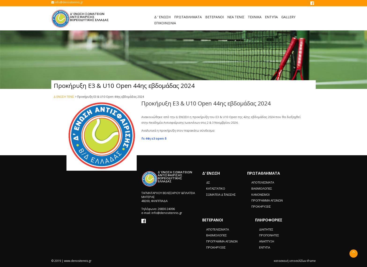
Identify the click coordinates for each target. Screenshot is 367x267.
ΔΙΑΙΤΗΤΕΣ (266, 229)
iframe (311, 261)
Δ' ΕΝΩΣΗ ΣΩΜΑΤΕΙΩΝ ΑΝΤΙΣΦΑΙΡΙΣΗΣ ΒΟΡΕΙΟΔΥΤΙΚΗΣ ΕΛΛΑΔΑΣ (89, 17)
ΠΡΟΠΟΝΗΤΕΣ (269, 235)
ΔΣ (208, 182)
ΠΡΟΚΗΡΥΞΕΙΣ (261, 206)
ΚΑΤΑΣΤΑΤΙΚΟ (215, 188)
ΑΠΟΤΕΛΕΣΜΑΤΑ (262, 182)
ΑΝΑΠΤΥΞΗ (266, 241)
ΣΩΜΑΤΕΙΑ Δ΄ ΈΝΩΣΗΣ (221, 194)
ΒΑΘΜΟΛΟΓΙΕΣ (261, 188)
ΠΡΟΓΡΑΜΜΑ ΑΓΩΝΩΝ (267, 200)
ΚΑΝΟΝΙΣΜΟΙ (260, 194)
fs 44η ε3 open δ (154, 138)
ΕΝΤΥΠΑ (264, 247)
